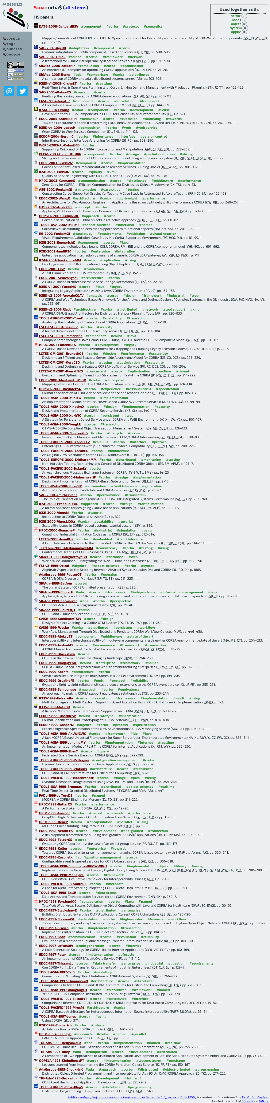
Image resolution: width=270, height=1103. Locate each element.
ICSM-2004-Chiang (54, 110)
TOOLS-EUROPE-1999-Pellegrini (64, 760)
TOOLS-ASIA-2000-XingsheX (61, 406)
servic (236, 16)
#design (132, 154)
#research (136, 433)
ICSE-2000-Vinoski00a (57, 521)
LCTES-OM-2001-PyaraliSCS (61, 371)
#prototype (104, 716)
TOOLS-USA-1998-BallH (57, 892)
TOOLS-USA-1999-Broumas (60, 786)
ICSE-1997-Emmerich (55, 1025)
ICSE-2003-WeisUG (54, 172)
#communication (91, 180)
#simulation (126, 530)
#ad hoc (74, 57)
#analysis (94, 295)
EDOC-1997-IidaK (52, 937)
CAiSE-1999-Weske (54, 627)
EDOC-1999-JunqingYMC (58, 663)
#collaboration (91, 901)
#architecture (84, 198)
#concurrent (96, 371)
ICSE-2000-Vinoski (54, 512)
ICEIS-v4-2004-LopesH (57, 127)
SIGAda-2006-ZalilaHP (57, 66)
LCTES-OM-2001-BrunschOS (61, 353)
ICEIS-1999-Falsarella (56, 698)
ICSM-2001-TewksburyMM (60, 260)
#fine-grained (132, 831)
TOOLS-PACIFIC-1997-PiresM (61, 1007)
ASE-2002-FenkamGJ (55, 189)
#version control (153, 136)
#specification (167, 389)
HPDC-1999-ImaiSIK (54, 813)
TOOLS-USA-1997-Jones (57, 1016)
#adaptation (79, 48)
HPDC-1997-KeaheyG (55, 1034)
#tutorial (95, 512)
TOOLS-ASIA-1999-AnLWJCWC (62, 733)
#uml (111, 172)
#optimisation (131, 66)
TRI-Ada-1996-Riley (54, 1052)
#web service (146, 127)
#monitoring (151, 459)
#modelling (152, 119)
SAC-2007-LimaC (52, 57)
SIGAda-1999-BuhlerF (56, 592)
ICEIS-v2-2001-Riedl (55, 309)
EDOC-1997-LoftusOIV (56, 946)
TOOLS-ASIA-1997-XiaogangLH (63, 990)
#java (124, 242)
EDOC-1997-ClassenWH (57, 919)
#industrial (175, 295)
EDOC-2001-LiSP (52, 269)
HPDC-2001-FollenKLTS (57, 345)
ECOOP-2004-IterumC (56, 136)
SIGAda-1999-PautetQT (57, 610)
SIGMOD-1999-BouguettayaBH (63, 557)
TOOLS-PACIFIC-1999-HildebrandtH (66, 778)
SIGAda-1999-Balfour (55, 583)
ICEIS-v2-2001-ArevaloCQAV (61, 295)
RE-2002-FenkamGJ (54, 233)
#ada (77, 74)
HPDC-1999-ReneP (53, 822)
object (236, 24)
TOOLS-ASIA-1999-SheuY (58, 751)
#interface (126, 136)
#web (126, 127)
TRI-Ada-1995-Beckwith (58, 1078)
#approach (90, 216)
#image (120, 778)
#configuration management (115, 760)
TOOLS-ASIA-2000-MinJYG (60, 398)
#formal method (151, 504)
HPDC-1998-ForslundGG (58, 901)
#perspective (120, 601)
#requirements (109, 233)
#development (141, 110)
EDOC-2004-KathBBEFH (58, 119)
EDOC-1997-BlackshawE (58, 910)
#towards (174, 119)
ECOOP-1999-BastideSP (57, 716)
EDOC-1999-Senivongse (57, 689)
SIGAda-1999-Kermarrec (58, 601)
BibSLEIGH (187, 1097)
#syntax (147, 565)
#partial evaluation (159, 154)
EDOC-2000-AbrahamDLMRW (62, 380)
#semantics (153, 26)
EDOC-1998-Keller (53, 848)
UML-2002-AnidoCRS (55, 207)
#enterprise (100, 251)
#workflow (146, 627)
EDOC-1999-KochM (54, 672)
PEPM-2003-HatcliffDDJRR (60, 154)
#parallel (124, 822)
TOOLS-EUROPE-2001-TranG (61, 318)
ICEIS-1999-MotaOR (54, 707)
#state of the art (140, 636)
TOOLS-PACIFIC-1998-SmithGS (62, 884)
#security (104, 327)
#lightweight (126, 198)
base (235, 20)
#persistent (109, 415)
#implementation (131, 163)
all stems (75, 7)
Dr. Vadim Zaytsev (255, 1097)
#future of (132, 1078)
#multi (99, 680)
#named (146, 225)
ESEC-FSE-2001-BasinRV (58, 327)
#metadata (115, 884)
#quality (95, 172)
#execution (128, 119)
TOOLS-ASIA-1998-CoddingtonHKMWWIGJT (73, 866)
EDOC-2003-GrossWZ (56, 163)
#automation (85, 189)
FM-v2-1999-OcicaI (54, 565)
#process (120, 725)
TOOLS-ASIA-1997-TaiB (57, 972)
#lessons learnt (138, 389)
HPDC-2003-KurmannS (57, 180)
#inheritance (103, 136)
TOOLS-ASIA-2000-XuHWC (60, 415)
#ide (134, 733)
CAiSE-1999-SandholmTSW (60, 619)
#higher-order (131, 919)
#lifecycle (115, 433)
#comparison (97, 74)
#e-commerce (104, 645)
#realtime (104, 83)
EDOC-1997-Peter (52, 954)
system (236, 28)
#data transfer (104, 963)
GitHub (264, 1101)
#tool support (174, 309)
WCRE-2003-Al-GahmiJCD (59, 145)
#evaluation (126, 937)
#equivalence (128, 689)
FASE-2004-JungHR (54, 101)
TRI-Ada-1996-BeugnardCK (60, 1043)
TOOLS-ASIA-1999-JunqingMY (62, 742)
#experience (111, 389)
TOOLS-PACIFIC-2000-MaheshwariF (67, 477)
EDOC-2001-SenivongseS (58, 278)
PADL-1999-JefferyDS (56, 795)
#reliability (139, 680)
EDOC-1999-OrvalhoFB (56, 680)
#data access (106, 892)
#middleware (162, 180)
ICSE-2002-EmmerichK (57, 242)
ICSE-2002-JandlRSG (55, 251)
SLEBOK (248, 1101)
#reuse (164, 110)
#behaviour (89, 119)
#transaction (137, 318)
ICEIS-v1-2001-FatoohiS (57, 286)
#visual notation (163, 233)
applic (236, 32)
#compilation (88, 66)
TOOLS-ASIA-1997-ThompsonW (63, 981)
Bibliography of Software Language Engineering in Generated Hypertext (123, 1097)
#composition (89, 127)
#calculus (100, 442)
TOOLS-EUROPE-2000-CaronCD (63, 451)
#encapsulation (99, 822)
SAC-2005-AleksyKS (55, 92)
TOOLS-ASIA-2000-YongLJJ (60, 424)
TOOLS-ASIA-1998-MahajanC (61, 875)
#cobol (77, 110)
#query (103, 751)
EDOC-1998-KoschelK (56, 857)
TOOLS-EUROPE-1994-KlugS (61, 1087)
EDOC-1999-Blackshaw (57, 654)
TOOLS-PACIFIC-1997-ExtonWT (63, 999)
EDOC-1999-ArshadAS (56, 645)
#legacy (115, 286)
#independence (143, 592)
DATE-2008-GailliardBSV (58, 26)
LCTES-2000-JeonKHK (56, 539)
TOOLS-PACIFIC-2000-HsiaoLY (62, 468)
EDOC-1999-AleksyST (55, 636)
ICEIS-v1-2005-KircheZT (58, 83)
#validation (136, 233)
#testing (132, 189)
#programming (207, 1069)
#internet (145, 742)
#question (109, 574)
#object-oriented (140, 786)
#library (179, 866)
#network (135, 57)
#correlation (124, 101)
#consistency (106, 548)
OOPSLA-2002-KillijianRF (59, 216)
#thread (182, 371)
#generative (152, 486)
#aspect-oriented (96, 225)
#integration (125, 251)
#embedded (102, 539)
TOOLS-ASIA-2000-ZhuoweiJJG (63, 433)
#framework (113, 57)
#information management (181, 592)
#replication (110, 260)
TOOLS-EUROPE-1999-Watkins (63, 769)
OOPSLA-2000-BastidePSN (60, 389)
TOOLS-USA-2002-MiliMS (59, 225)
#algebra (79, 565)
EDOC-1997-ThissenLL (56, 963)
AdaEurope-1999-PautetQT (60, 574)
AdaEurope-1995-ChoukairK (61, 1069)
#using (130, 260)
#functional (124, 225)
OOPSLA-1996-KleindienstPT (61, 1060)
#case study (110, 189)
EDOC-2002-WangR (54, 198)
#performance (189, 180)
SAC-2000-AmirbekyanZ (58, 495)
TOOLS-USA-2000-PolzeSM (60, 486)
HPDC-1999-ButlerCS (55, 804)
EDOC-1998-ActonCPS (56, 831)
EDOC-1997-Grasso (54, 928)
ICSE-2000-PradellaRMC (58, 504)
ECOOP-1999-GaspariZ (56, 725)
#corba (112, 26)
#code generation (90, 946)
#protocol (131, 26)
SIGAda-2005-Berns (54, 74)
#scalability (112, 318)
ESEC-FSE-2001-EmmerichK (60, 336)
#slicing (186, 154)
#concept (81, 92)
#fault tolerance (124, 486)
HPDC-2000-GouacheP (57, 530)
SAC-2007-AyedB (52, 48)
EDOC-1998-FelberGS (55, 839)
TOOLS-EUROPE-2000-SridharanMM (68, 459)
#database (115, 557)
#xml (194, 309)
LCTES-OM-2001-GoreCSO (59, 362)
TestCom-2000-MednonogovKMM (66, 548)
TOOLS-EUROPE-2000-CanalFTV (64, 442)
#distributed (139, 74)
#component (91, 26)
